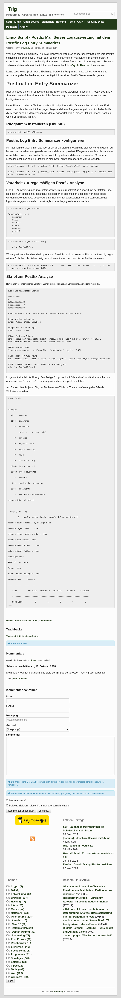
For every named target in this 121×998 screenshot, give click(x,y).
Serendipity (57, 991)
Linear (33, 660)
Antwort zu (12, 725)
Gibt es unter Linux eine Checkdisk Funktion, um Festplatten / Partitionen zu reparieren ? (87, 890)
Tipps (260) (17, 965)
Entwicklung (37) (21, 894)
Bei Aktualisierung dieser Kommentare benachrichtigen (39, 805)
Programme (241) (21, 954)
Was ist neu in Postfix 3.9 (78, 845)
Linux (18, 21)
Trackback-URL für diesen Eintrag (22, 636)
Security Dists (97, 21)
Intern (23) (17, 905)
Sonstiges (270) (20, 958)
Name (9, 696)
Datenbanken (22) (22, 928)
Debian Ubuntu (13, 620)
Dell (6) (15, 890)
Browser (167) (19, 897)
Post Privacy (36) (21, 939)
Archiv (24, 26)
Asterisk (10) (19, 920)
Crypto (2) (17, 886)
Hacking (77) (18, 901)
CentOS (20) (19, 924)
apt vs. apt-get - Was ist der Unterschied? (87, 935)
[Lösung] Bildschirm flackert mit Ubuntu (87, 838)
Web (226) (17, 973)
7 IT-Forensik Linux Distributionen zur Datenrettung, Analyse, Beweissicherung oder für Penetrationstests (87, 913)
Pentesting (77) (21, 935)
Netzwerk (26, 620)
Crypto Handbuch (81, 65)
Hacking (62, 21)
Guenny (26, 48)
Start (9, 21)
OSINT (83, 21)
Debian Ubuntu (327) (24, 931)
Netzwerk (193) (20, 913)
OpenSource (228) (21, 916)
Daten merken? (17, 800)
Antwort (23, 678)
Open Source (32, 21)
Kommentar (13, 734)
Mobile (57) (17, 909)
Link (15, 678)
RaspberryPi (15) (21, 943)
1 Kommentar (45, 620)
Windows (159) (20, 977)
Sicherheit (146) (20, 947)
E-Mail (10, 706)
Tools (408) (17, 969)
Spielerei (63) (19, 962)
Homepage (12, 715)
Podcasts (11, 26)
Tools (73, 21)
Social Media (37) (21, 950)
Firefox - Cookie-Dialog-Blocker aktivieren (88, 864)
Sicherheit (49, 21)
